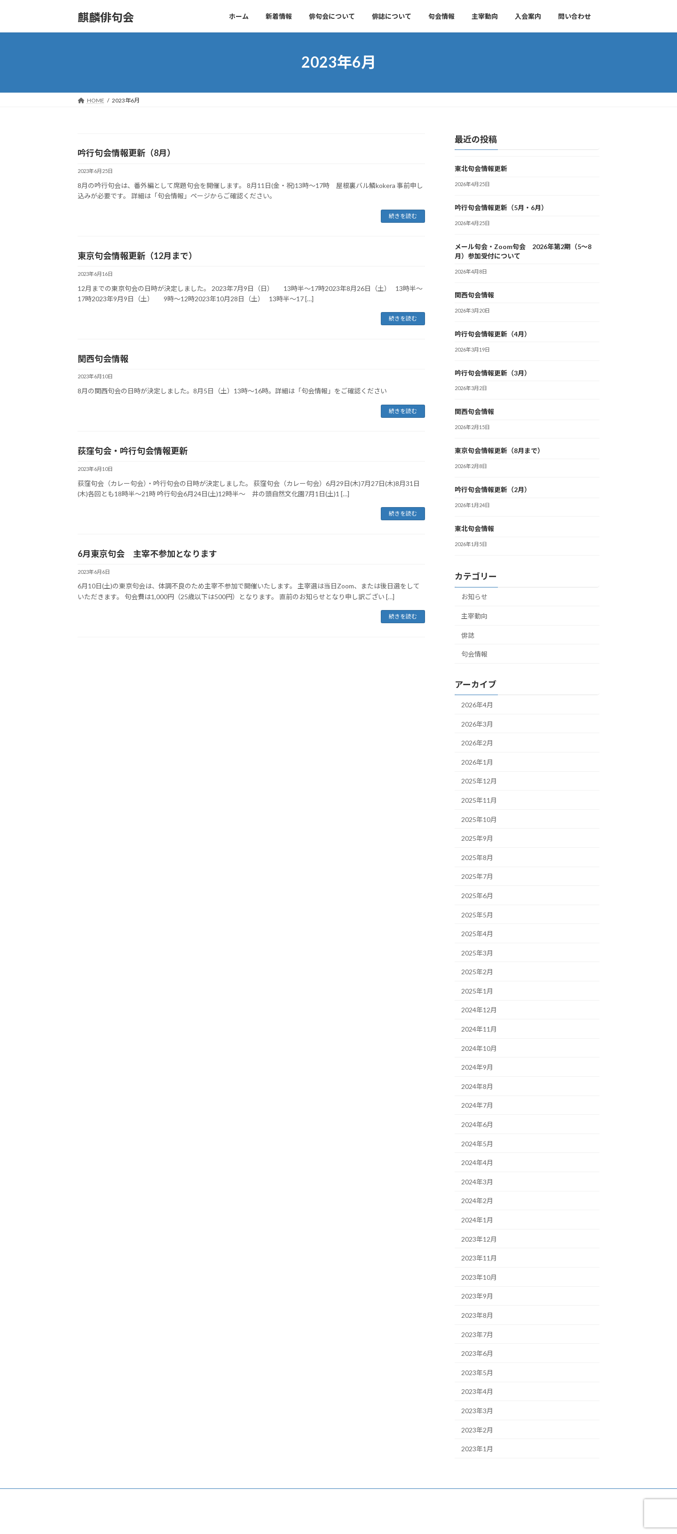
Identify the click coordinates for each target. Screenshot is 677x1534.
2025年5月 (477, 914)
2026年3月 (477, 724)
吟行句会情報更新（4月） (493, 333)
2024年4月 (477, 1162)
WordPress (287, 1517)
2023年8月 (477, 1315)
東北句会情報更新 (481, 168)
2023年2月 (477, 1429)
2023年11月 (479, 1258)
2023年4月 (477, 1391)
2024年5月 (477, 1143)
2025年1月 (477, 990)
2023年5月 (477, 1372)
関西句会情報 (103, 358)
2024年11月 (479, 1029)
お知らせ (474, 597)
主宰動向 (474, 616)
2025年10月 (479, 819)
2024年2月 (477, 1201)
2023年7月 (477, 1334)
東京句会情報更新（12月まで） (137, 255)
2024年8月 (477, 1086)
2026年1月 (477, 762)
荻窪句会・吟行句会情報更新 (133, 451)
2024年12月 (479, 1010)
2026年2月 (477, 743)
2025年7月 (477, 876)
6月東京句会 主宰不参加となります (147, 553)
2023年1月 (477, 1449)
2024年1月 (477, 1220)
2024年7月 (477, 1105)
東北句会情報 (474, 528)
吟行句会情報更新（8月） (126, 153)
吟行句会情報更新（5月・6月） (501, 207)
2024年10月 (479, 1048)
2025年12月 (479, 781)
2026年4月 (477, 705)
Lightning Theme (336, 1517)
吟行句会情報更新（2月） (493, 489)
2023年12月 (479, 1239)
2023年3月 (477, 1411)
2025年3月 (477, 952)
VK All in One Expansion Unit (399, 1517)
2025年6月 (477, 896)
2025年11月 (479, 800)
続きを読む (403, 215)
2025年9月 (477, 838)
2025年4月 (477, 934)
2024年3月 (477, 1181)
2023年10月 (479, 1277)
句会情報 (474, 654)
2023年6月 (477, 1353)
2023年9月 (477, 1296)
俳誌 (467, 635)
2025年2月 (477, 972)
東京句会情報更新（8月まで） (499, 450)
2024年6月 (477, 1124)
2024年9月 (477, 1067)
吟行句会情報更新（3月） (493, 372)
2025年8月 (477, 857)
